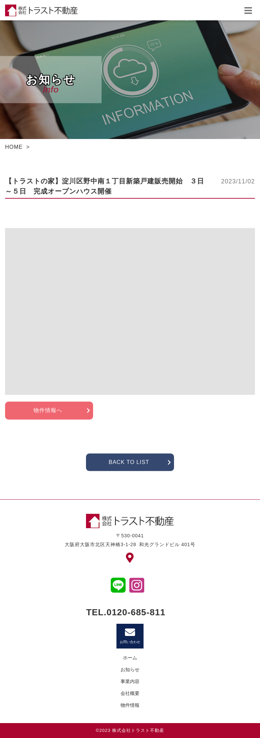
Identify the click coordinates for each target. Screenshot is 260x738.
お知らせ (130, 669)
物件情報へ (48, 419)
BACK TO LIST (129, 471)
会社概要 (130, 693)
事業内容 (130, 681)
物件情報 (130, 705)
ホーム (130, 657)
